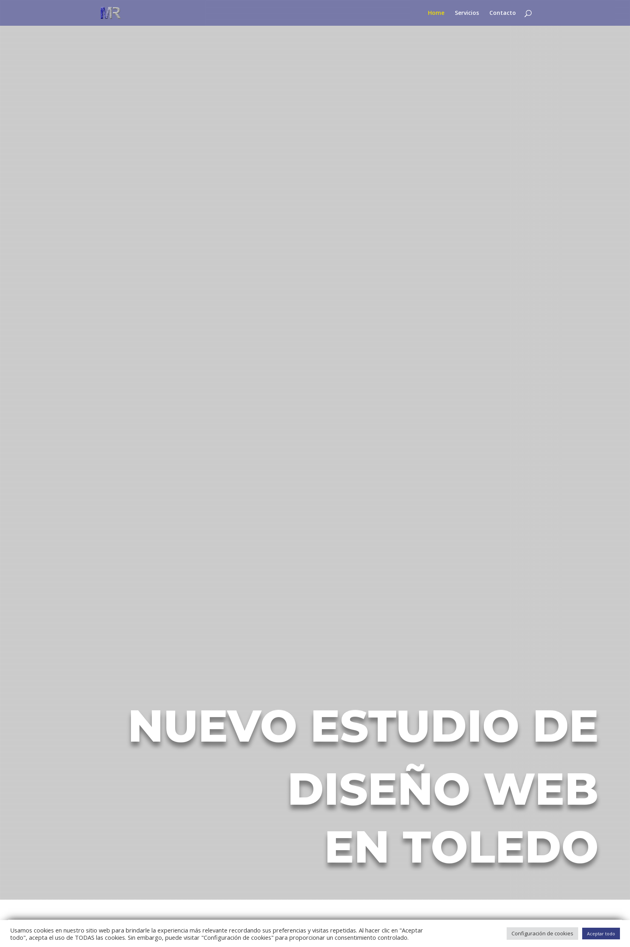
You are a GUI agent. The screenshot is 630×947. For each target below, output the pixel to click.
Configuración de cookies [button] (542, 933)
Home (436, 13)
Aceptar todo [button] (601, 934)
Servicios (467, 13)
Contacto (502, 13)
